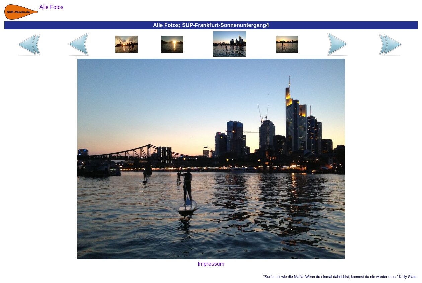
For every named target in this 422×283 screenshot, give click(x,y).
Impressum (211, 264)
